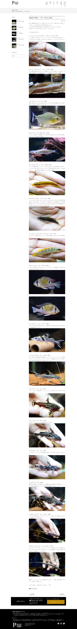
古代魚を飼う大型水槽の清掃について (26, 619)
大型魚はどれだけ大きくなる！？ (37, 620)
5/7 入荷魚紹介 (20, 33)
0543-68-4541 (37, 600)
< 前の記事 (32, 594)
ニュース (53, 4)
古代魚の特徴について (16, 619)
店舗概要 (60, 4)
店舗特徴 (46, 4)
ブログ (57, 4)
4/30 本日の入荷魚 (20, 45)
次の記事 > (62, 594)
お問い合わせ (64, 4)
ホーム (42, 4)
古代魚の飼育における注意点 (26, 620)
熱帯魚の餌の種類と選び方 (17, 620)
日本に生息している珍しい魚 (46, 620)
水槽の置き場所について (52, 619)
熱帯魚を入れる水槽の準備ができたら (58, 620)
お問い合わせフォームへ (55, 602)
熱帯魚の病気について (60, 619)
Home (13, 11)
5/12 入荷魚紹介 (20, 27)
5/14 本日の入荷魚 (20, 21)
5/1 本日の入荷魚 (20, 39)
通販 (50, 4)
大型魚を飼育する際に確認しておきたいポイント (40, 619)
